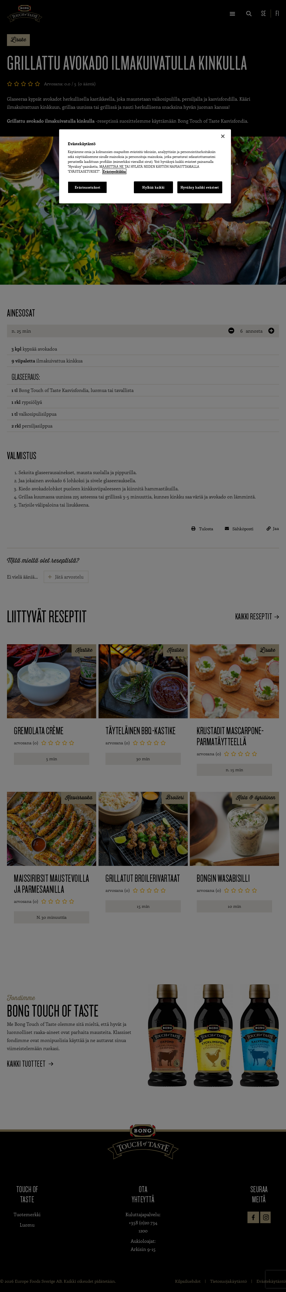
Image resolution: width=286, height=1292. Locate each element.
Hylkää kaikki (153, 187)
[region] (145, 166)
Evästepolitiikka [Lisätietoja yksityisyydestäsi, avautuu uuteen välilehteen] (114, 171)
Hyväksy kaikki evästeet (200, 187)
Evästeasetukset (88, 187)
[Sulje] (222, 136)
